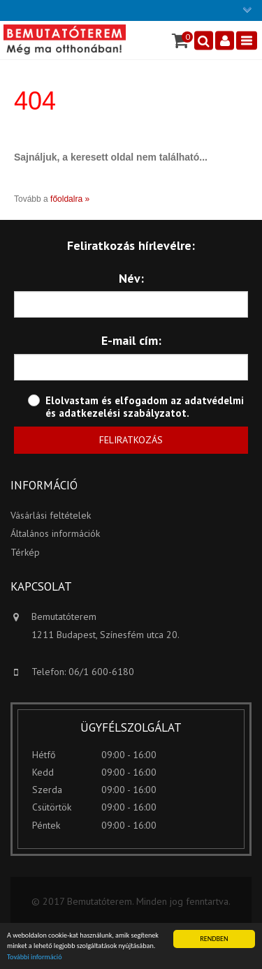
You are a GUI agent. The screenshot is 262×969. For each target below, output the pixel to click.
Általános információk (55, 533)
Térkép (25, 552)
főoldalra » (69, 199)
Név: (131, 278)
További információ (34, 957)
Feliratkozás (131, 440)
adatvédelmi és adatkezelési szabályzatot (144, 407)
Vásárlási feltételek (50, 515)
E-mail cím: (131, 340)
